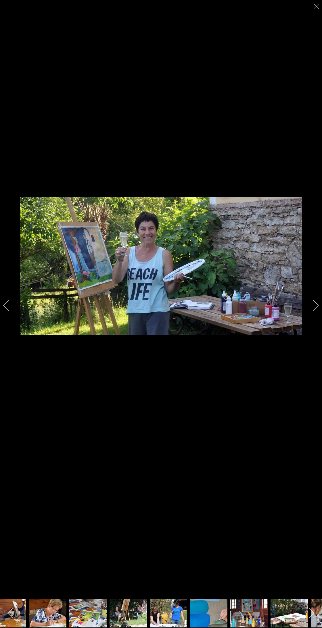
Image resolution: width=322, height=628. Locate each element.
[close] (317, 6)
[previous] (10, 305)
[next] (312, 305)
